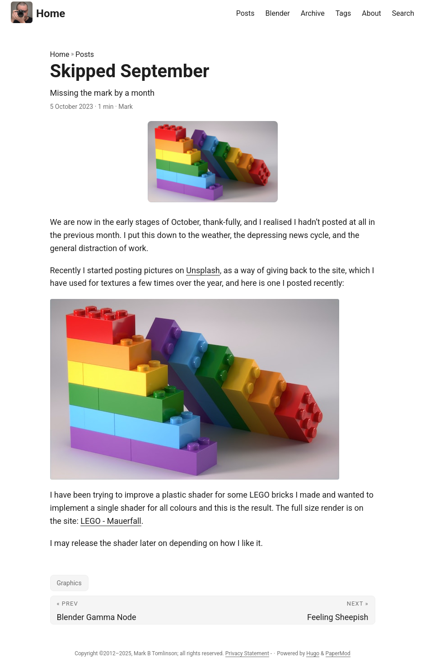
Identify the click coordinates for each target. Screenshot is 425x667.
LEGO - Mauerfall (110, 521)
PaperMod (338, 653)
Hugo (312, 653)
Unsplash (203, 270)
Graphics (69, 583)
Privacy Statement (247, 653)
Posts (84, 54)
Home (38, 12)
